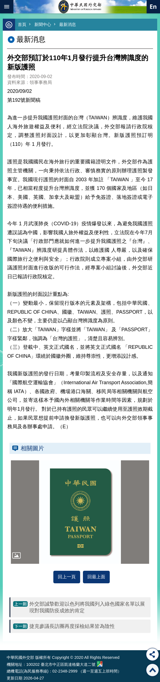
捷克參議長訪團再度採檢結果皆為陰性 (72, 626)
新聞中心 (42, 24)
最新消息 (67, 24)
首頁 (22, 24)
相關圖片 (32, 448)
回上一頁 (67, 576)
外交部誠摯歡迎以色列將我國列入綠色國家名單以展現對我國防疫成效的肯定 (87, 607)
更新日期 (14, 678)
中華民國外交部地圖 (99, 664)
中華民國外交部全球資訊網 (80, 6)
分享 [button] (152, 654)
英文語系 (153, 6)
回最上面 (96, 576)
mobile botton (6, 6)
